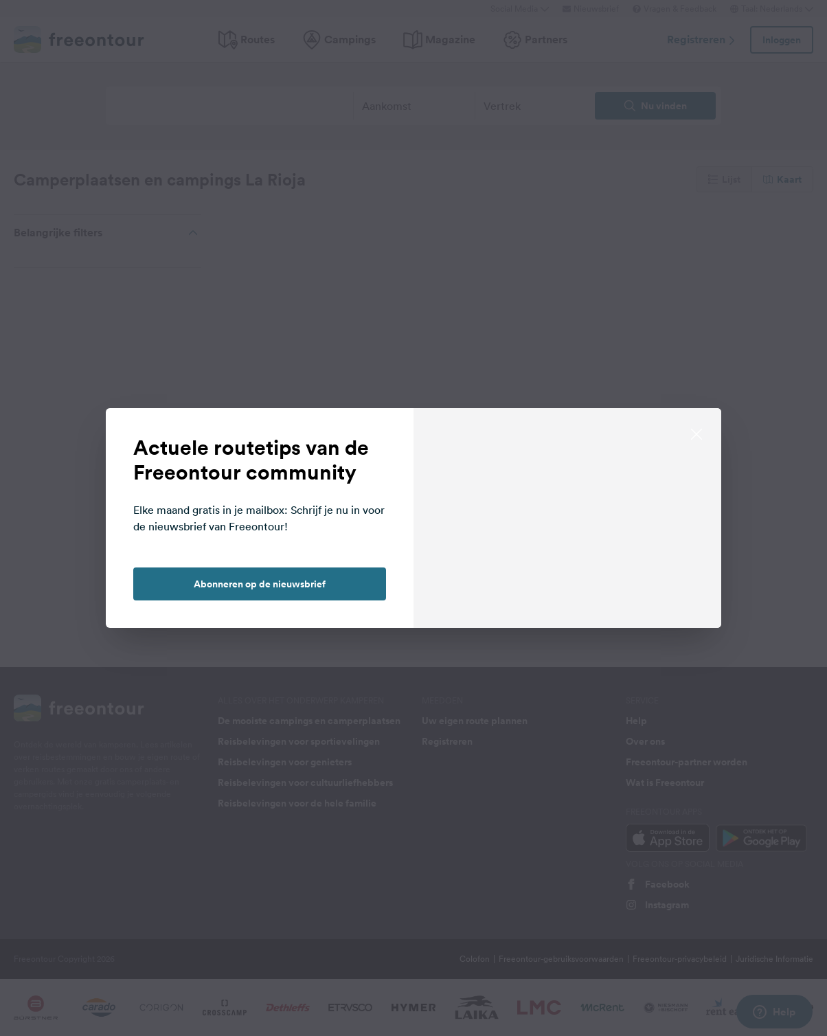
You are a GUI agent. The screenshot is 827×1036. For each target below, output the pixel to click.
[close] (696, 433)
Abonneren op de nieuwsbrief (260, 584)
